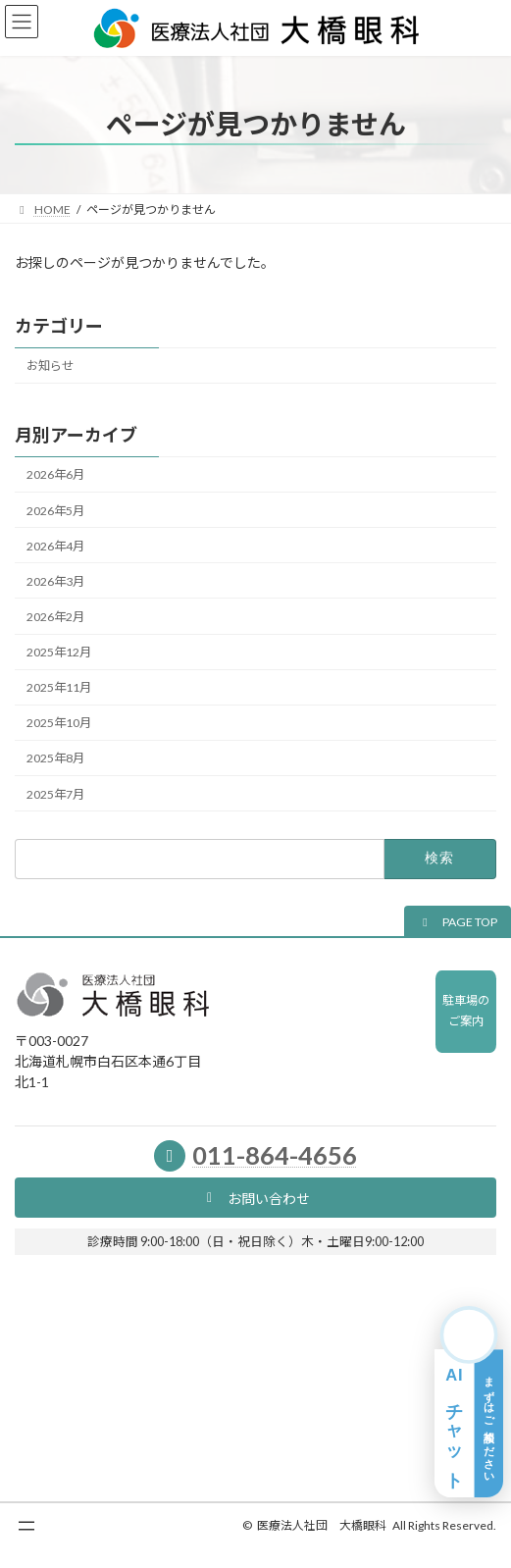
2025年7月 (55, 793)
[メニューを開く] (26, 1526)
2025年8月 (55, 758)
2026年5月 (55, 509)
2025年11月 (58, 687)
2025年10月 (58, 722)
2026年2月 (55, 616)
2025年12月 (58, 652)
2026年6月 (55, 474)
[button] (457, 922)
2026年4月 (55, 545)
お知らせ (50, 365)
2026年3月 (55, 581)
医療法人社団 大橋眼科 (321, 1525)
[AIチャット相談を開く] (468, 1401)
